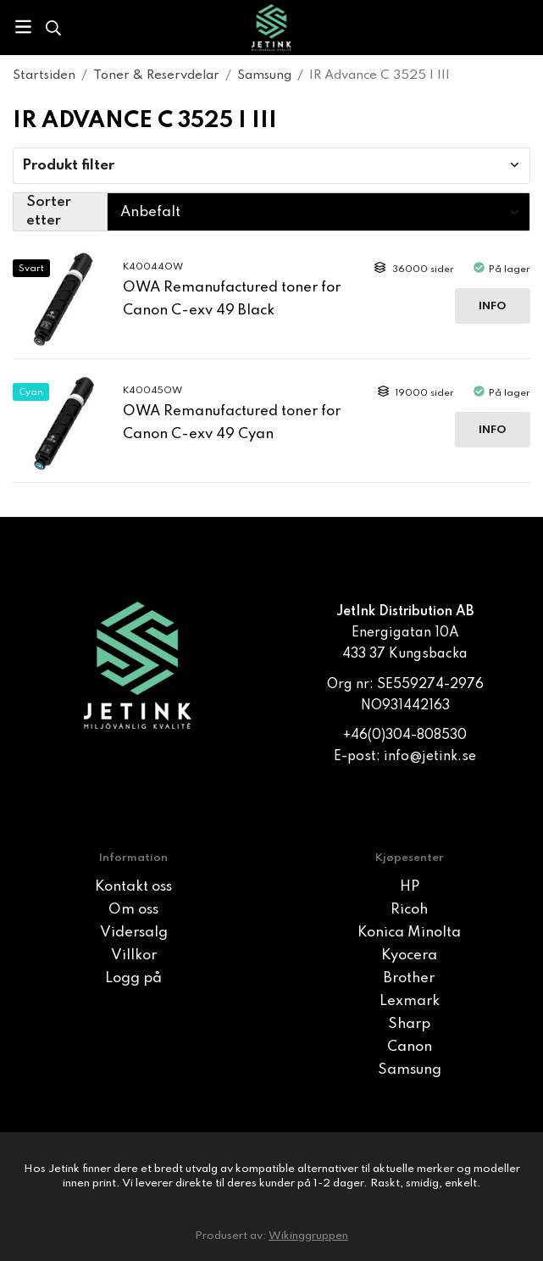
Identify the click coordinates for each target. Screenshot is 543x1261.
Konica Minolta (409, 932)
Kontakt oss (133, 887)
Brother (409, 978)
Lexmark (410, 1001)
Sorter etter (48, 211)
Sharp (409, 1024)
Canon (409, 1047)
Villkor (134, 955)
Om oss (133, 910)
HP (409, 887)
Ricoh (409, 910)
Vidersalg (134, 932)
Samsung (409, 1070)
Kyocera (409, 955)
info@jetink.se (430, 757)
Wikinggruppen (308, 1236)
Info (493, 306)
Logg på (133, 978)
